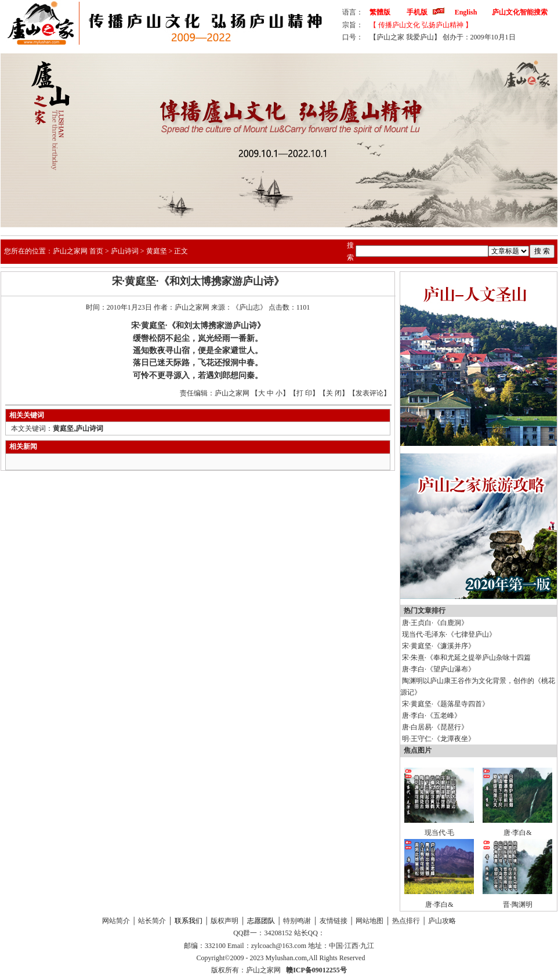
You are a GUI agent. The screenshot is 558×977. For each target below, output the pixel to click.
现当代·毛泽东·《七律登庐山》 (449, 634)
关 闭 (334, 393)
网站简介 (116, 921)
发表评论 (369, 393)
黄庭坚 (156, 251)
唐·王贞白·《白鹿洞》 (435, 623)
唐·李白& (517, 833)
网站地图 (369, 921)
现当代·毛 (439, 833)
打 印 (304, 393)
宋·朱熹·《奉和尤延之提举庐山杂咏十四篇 (466, 657)
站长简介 (152, 921)
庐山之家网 (264, 970)
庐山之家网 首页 (78, 251)
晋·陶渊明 (517, 904)
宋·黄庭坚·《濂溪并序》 (438, 646)
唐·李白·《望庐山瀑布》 (438, 669)
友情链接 (333, 921)
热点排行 (406, 921)
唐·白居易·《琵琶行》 (435, 727)
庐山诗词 (125, 251)
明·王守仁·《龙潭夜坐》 (438, 739)
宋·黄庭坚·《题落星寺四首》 (445, 704)
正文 (181, 251)
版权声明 (224, 921)
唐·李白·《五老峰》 (431, 715)
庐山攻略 (442, 921)
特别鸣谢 (297, 921)
